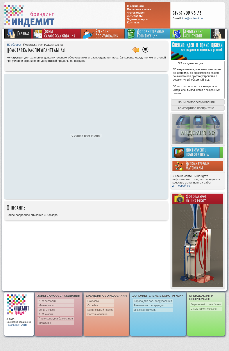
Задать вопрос (137, 19)
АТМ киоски (46, 314)
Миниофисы (46, 305)
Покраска (93, 301)
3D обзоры (14, 44)
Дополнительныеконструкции (145, 34)
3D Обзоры (135, 16)
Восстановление (97, 314)
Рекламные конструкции (149, 305)
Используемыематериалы (197, 165)
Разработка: (17, 325)
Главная (18, 33)
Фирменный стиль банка (206, 304)
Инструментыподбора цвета (197, 152)
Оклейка (92, 305)
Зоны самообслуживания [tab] (194, 102)
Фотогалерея (136, 12)
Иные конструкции (145, 309)
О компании (135, 6)
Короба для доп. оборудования (153, 301)
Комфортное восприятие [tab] (193, 108)
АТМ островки (47, 301)
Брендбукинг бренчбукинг (187, 34)
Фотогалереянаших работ (196, 198)
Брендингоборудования (100, 34)
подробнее (183, 185)
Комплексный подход (100, 309)
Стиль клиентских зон (204, 308)
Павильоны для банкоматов (56, 318)
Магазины (45, 323)
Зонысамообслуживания (54, 34)
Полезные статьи (139, 9)
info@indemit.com (193, 18)
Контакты (133, 22)
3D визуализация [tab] (188, 63)
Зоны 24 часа (47, 309)
